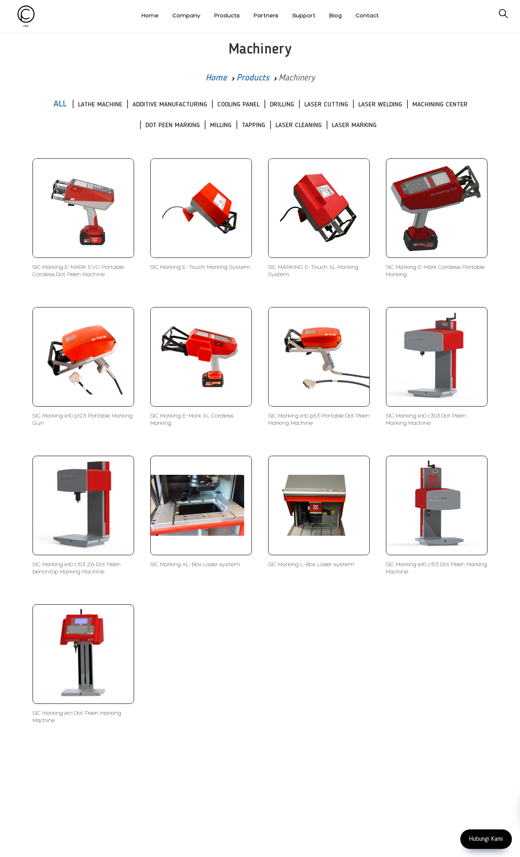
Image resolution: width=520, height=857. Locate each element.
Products (252, 78)
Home (216, 78)
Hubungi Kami (486, 839)
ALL (60, 104)
